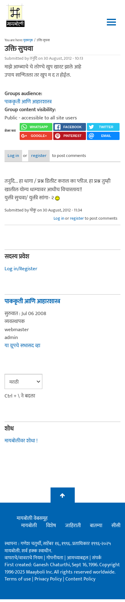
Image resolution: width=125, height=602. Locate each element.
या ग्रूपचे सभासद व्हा (22, 345)
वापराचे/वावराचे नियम (24, 558)
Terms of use (18, 579)
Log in (13, 155)
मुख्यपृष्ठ (28, 40)
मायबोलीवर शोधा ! (21, 441)
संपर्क (96, 558)
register (39, 155)
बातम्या (96, 525)
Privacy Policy (49, 579)
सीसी (115, 525)
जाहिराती (73, 525)
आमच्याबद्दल (78, 558)
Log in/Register (21, 268)
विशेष (51, 525)
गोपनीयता (55, 558)
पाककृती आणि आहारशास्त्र (28, 102)
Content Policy (80, 579)
